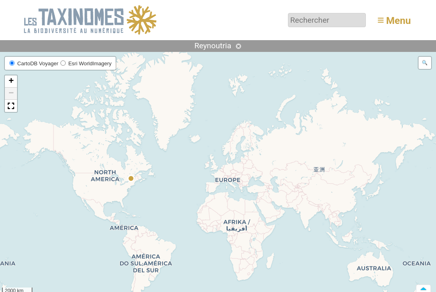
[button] (131, 179)
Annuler (238, 46)
